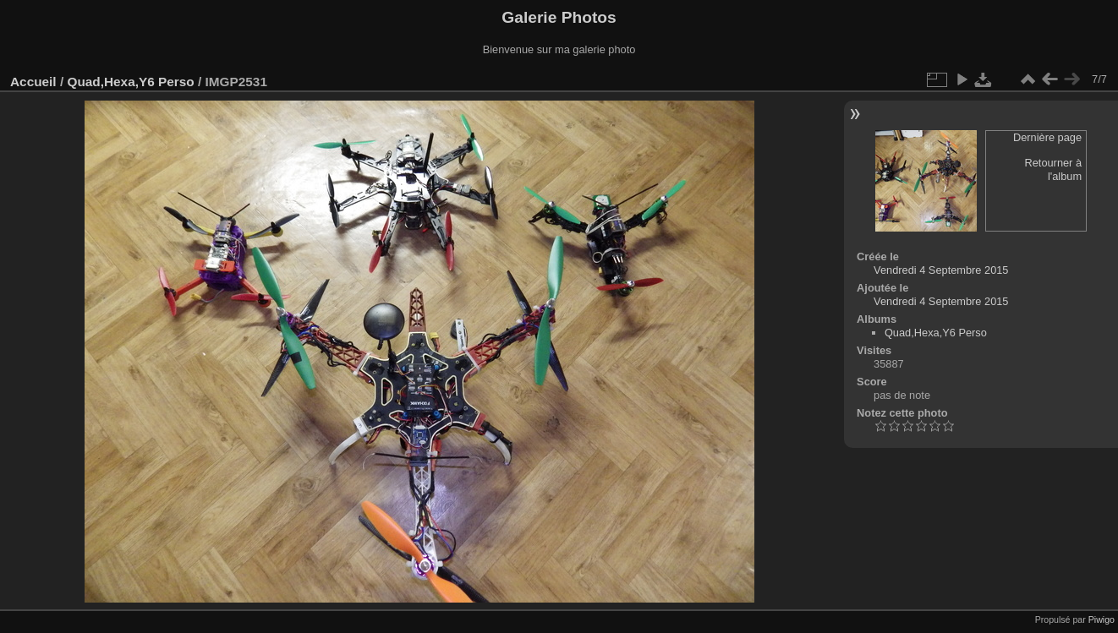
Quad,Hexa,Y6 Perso (130, 81)
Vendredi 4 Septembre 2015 (941, 270)
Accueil (33, 81)
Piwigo (1101, 619)
